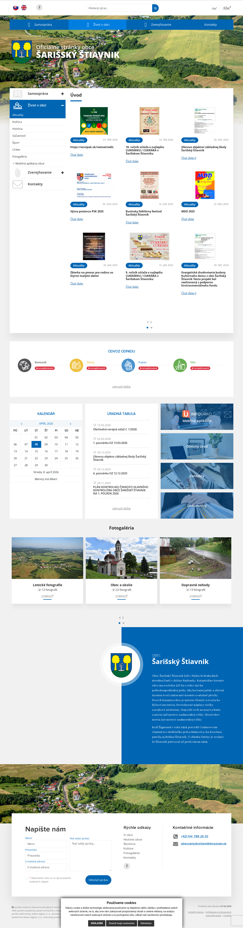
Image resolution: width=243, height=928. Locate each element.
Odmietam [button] (145, 923)
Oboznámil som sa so (50, 879)
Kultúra (17, 122)
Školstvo (130, 844)
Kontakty (210, 25)
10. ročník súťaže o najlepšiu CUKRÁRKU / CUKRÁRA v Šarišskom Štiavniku (145, 150)
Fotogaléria (19, 156)
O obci (128, 835)
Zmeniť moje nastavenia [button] (121, 923)
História (17, 129)
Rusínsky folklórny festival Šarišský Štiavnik (144, 212)
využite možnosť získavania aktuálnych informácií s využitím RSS (45, 907)
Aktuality (17, 115)
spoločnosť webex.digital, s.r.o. (27, 917)
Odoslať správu (98, 880)
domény (56, 913)
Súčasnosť (19, 136)
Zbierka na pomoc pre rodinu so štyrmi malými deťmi (91, 274)
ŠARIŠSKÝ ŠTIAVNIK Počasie (46, 495)
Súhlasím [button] (97, 923)
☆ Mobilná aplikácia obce (28, 163)
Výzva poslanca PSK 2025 (87, 211)
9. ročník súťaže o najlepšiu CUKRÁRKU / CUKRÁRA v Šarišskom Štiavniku (144, 276)
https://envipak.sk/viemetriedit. (92, 147)
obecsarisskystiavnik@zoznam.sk (203, 843)
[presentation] (148, 322)
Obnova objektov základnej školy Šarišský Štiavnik (203, 148)
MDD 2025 (188, 211)
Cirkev (16, 149)
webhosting (25, 913)
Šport (15, 143)
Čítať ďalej (76, 155)
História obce (133, 839)
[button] (39, 24)
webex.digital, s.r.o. (41, 913)
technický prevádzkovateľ (56, 917)
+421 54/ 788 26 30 (194, 836)
